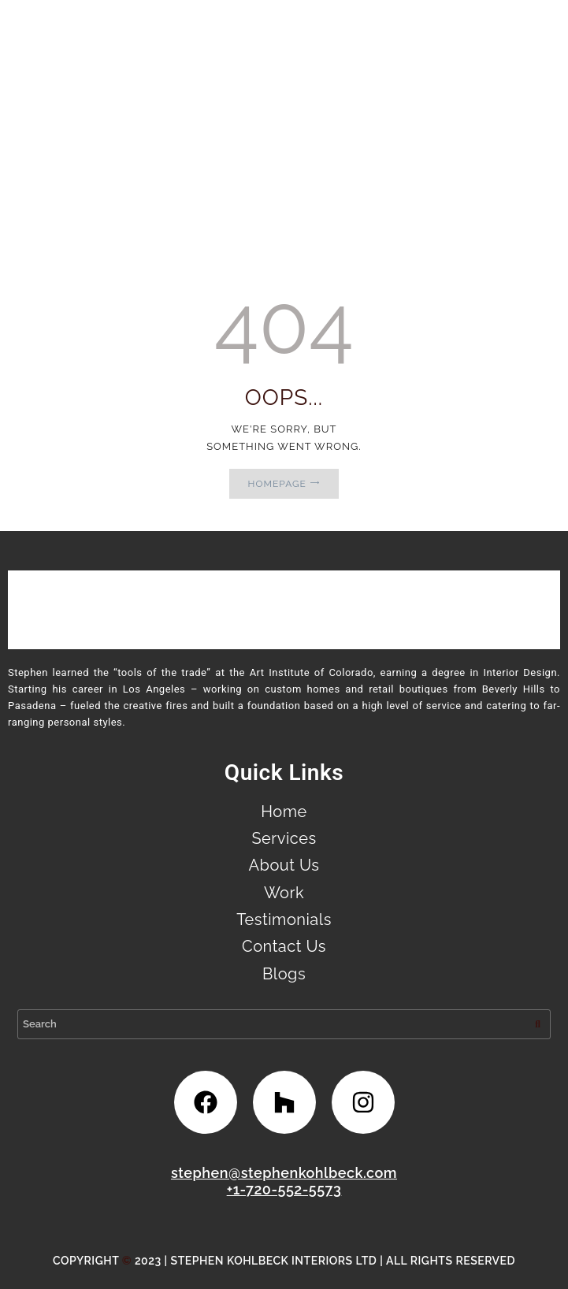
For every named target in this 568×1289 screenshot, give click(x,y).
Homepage (277, 483)
